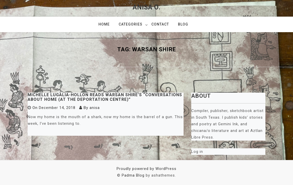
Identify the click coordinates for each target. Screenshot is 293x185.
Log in (197, 151)
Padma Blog (133, 175)
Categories (130, 24)
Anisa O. (147, 7)
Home (104, 24)
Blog (183, 24)
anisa (94, 107)
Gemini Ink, (229, 124)
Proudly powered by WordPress (146, 168)
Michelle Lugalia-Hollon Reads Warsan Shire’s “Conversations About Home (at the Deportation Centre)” (105, 97)
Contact (160, 24)
